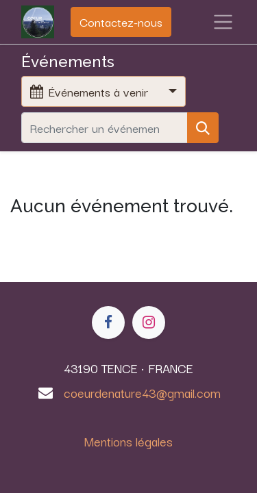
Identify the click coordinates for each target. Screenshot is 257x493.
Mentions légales (128, 441)
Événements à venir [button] (90, 91)
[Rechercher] (203, 127)
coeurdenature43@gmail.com (142, 392)
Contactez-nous (120, 21)
